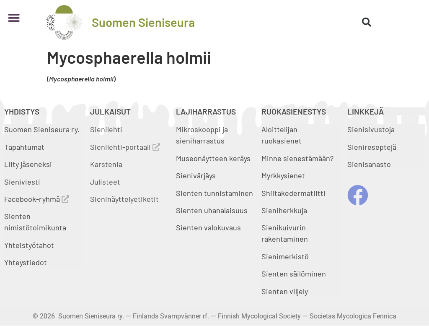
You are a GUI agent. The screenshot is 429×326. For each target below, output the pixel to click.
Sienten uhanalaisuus (212, 210)
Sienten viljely (284, 291)
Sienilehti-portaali (125, 146)
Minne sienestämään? (297, 158)
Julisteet (105, 181)
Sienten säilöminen (293, 273)
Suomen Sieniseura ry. (42, 129)
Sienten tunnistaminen (214, 193)
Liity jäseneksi (28, 164)
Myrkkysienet (283, 175)
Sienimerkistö (285, 256)
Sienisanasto (369, 164)
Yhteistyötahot (29, 245)
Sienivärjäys (196, 175)
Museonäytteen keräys (213, 158)
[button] (13, 17)
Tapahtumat (24, 146)
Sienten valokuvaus (208, 227)
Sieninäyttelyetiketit (124, 198)
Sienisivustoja (371, 129)
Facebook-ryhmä (36, 198)
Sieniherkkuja (284, 210)
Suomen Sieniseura (143, 22)
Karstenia (106, 164)
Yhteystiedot (25, 262)
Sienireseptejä (371, 146)
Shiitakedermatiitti (293, 193)
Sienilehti (106, 129)
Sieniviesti (23, 181)
